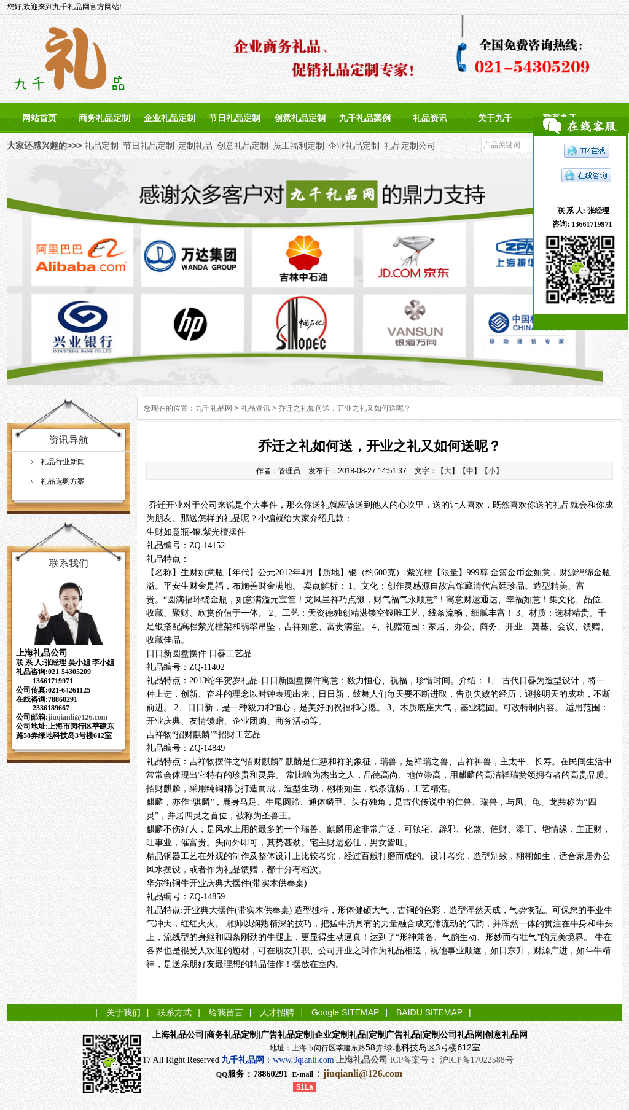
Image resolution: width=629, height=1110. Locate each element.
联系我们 (68, 563)
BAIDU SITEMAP (429, 1012)
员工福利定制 (298, 145)
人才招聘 (277, 1012)
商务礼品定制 (104, 118)
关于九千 (495, 118)
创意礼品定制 (300, 118)
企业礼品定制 (169, 118)
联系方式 (174, 1012)
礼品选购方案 (63, 481)
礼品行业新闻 (63, 461)
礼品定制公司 (410, 145)
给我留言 (226, 1012)
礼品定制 (101, 145)
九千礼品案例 (365, 118)
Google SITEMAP (345, 1012)
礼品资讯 (430, 118)
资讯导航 (68, 440)
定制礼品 (195, 145)
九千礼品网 (213, 408)
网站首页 (39, 118)
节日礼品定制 (234, 118)
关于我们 (123, 1012)
